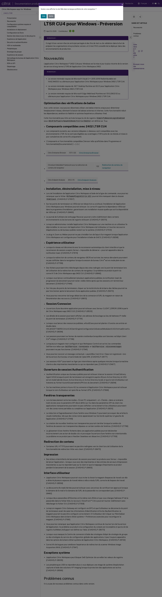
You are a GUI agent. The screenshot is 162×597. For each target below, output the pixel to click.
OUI (43, 16)
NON (51, 16)
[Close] (122, 4)
